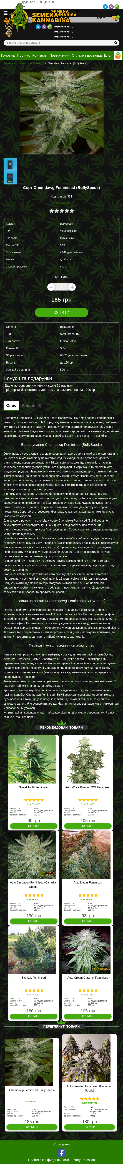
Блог (108, 55)
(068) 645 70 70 (63, 36)
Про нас (23, 55)
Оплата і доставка (87, 55)
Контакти (39, 55)
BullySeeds (36, 63)
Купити (61, 312)
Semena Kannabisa (14, 63)
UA (101, 18)
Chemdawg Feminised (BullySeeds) (32, 1090)
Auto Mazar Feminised (88, 882)
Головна (8, 55)
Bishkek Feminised (34, 977)
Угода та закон (84, 1160)
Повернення (59, 55)
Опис (11, 405)
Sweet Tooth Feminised (34, 787)
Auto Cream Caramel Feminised (87, 977)
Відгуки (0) (31, 405)
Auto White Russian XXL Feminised (88, 787)
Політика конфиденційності (48, 1160)
